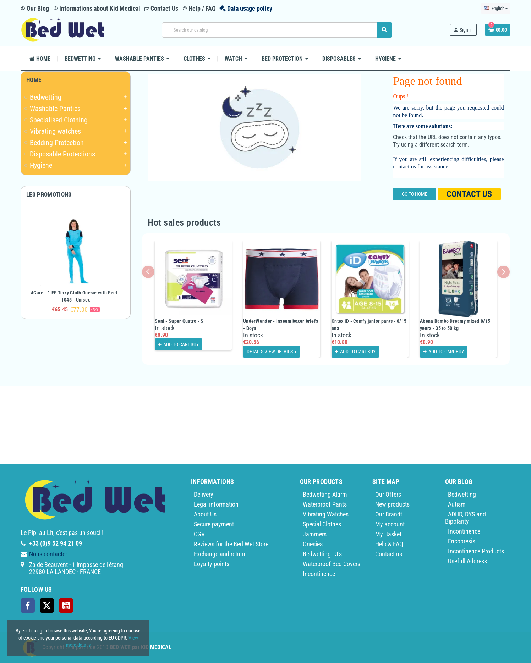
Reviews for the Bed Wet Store (231, 544)
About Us (205, 514)
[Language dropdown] (495, 8)
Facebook (28, 605)
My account (390, 524)
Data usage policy (249, 8)
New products (392, 504)
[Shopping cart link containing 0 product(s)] (497, 30)
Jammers (315, 534)
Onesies (313, 544)
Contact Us (161, 8)
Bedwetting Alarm (325, 494)
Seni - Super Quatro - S (179, 321)
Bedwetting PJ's (322, 554)
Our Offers (388, 494)
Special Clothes (322, 524)
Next (503, 272)
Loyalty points (211, 564)
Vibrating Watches (326, 514)
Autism (457, 504)
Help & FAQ (389, 544)
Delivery (203, 494)
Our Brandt (388, 514)
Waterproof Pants (325, 504)
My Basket (388, 534)
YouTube (66, 605)
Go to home (414, 194)
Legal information (216, 504)
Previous (148, 272)
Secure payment (214, 524)
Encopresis (461, 541)
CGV (199, 534)
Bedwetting (462, 494)
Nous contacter (48, 554)
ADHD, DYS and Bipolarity (465, 517)
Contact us (469, 194)
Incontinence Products (476, 551)
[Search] (277, 30)
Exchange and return (219, 554)
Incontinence (319, 574)
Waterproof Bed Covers (331, 564)
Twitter (47, 605)
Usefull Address (467, 561)
